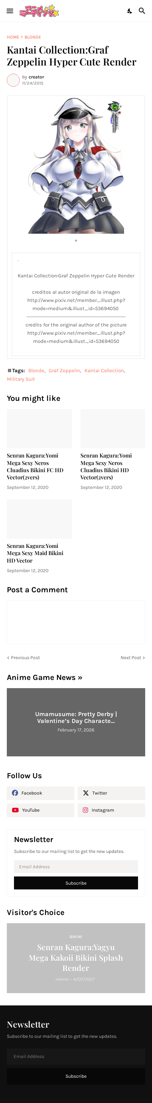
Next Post (131, 658)
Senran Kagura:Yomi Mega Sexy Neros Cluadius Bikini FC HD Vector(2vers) (35, 466)
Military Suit (21, 379)
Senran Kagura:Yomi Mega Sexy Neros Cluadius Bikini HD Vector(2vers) (106, 466)
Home (13, 37)
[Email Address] (76, 866)
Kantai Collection (104, 370)
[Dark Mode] (130, 11)
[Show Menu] (9, 11)
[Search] (143, 11)
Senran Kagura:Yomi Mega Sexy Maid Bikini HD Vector (35, 553)
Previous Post (25, 658)
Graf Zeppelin (64, 370)
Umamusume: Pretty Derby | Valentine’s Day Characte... (76, 717)
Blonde (33, 37)
